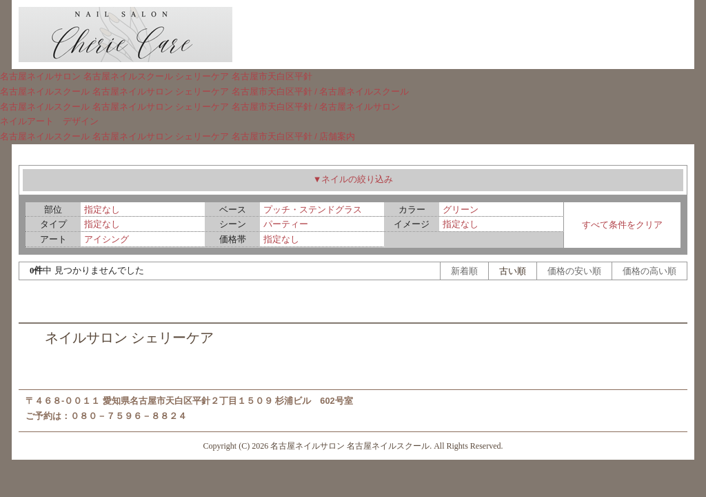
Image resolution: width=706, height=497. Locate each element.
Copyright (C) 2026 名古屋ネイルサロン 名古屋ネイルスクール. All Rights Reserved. (353, 446)
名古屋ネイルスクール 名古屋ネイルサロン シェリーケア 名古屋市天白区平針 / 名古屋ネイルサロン (200, 106)
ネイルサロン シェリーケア (129, 338)
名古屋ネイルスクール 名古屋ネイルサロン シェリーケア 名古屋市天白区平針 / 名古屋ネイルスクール (204, 91)
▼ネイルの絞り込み (353, 179)
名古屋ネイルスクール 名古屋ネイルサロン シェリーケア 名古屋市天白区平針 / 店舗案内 (177, 136)
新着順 (464, 271)
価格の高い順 (649, 271)
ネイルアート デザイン (49, 121)
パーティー (285, 224)
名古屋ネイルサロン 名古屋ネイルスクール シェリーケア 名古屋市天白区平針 (156, 76)
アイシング (106, 239)
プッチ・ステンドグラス (312, 209)
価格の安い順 (574, 271)
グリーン (460, 209)
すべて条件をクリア (622, 225)
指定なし (102, 209)
